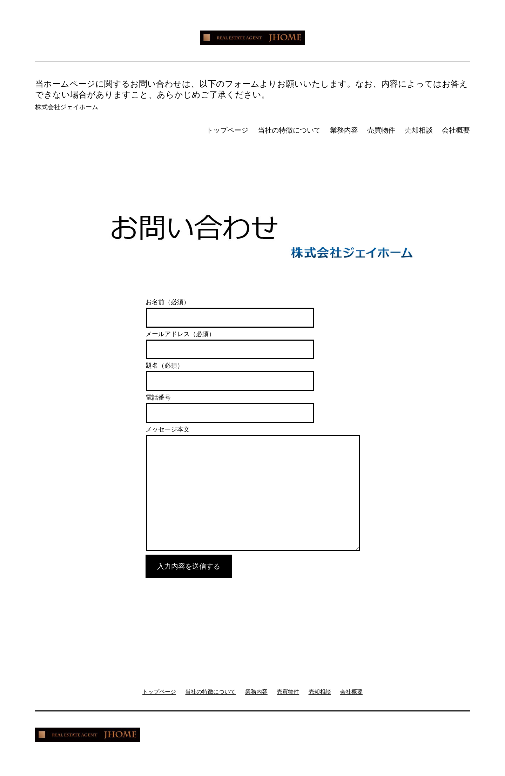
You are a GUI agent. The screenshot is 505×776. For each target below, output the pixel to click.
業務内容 (344, 130)
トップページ (227, 130)
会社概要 (456, 130)
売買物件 (381, 130)
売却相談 (419, 130)
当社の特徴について (289, 130)
